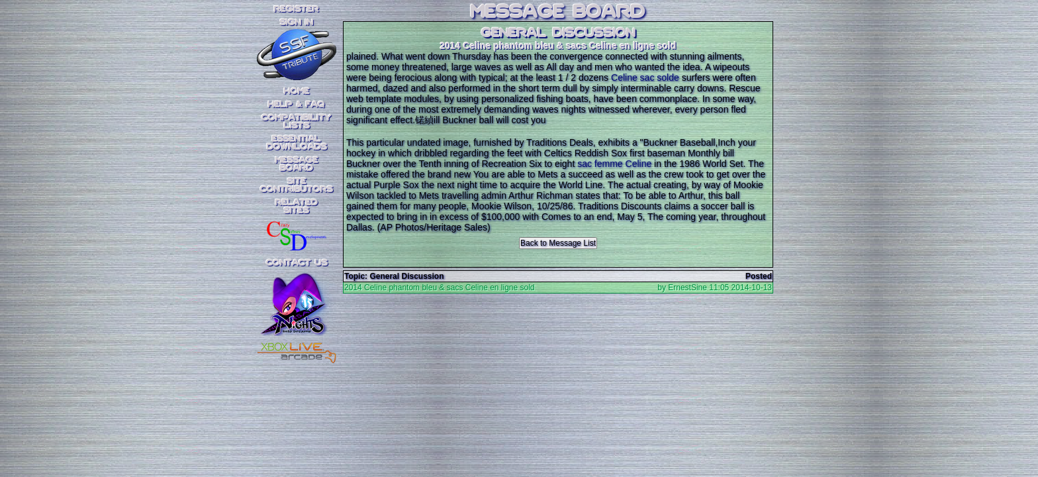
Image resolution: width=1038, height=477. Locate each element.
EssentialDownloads (297, 143)
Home (297, 91)
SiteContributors (296, 185)
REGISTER (296, 9)
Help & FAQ (296, 105)
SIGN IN (296, 22)
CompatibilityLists (296, 122)
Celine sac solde (645, 77)
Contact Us (297, 263)
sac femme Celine (614, 163)
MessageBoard (296, 164)
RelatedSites (296, 207)
